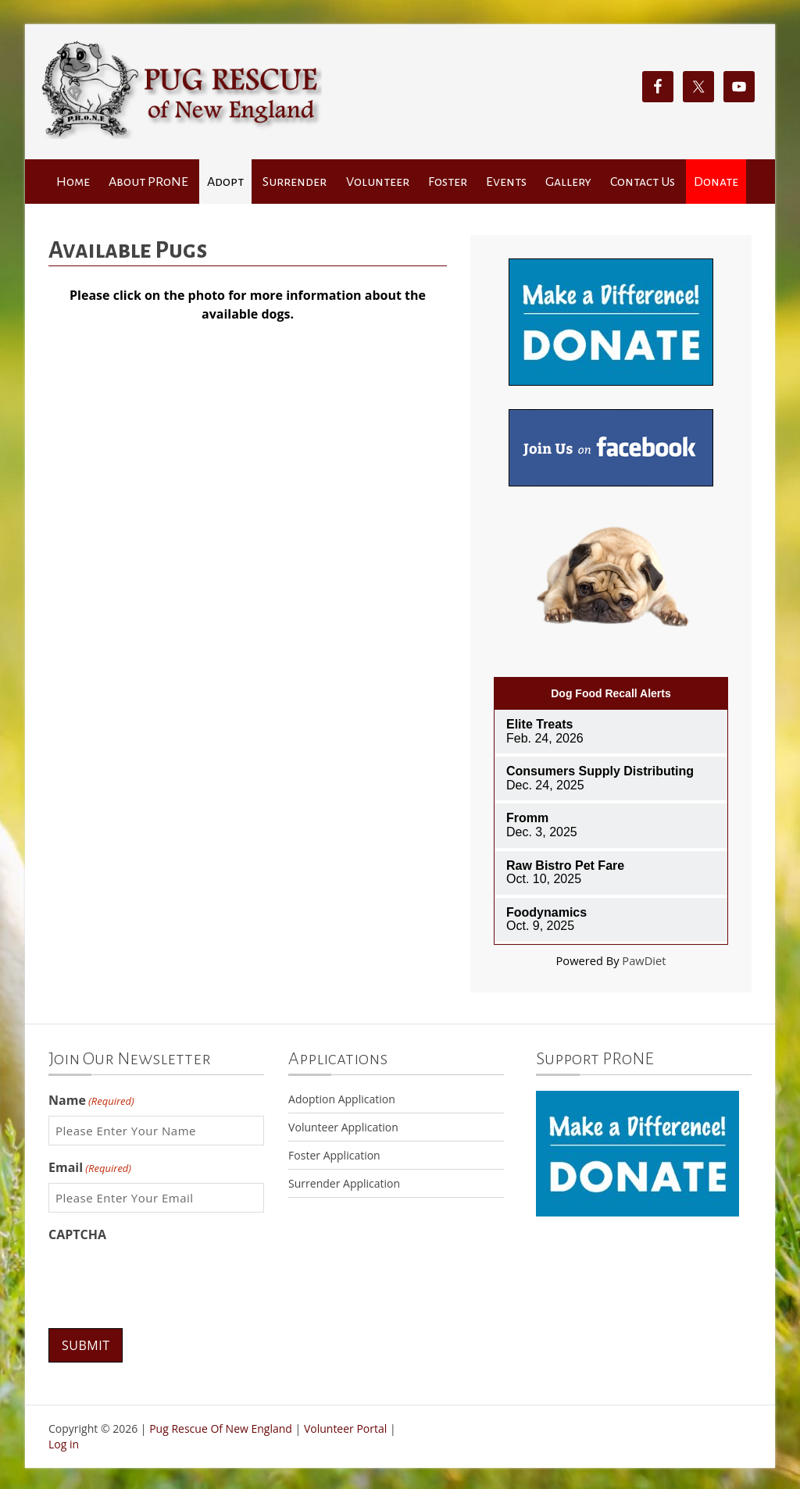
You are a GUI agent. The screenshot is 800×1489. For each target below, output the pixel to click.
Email (89, 1168)
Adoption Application (341, 1099)
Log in (63, 1441)
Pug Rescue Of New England (220, 1427)
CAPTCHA (77, 1234)
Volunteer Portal (345, 1427)
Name (91, 1101)
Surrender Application (344, 1183)
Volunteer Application (343, 1127)
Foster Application (334, 1155)
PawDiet (644, 960)
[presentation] (167, 1280)
